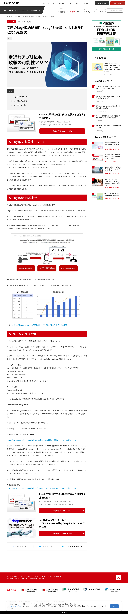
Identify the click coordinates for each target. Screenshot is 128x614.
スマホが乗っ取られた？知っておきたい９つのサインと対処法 (108, 127)
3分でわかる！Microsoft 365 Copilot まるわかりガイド (112, 144)
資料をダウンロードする (62, 131)
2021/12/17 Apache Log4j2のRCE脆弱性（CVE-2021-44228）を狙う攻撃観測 (39, 325)
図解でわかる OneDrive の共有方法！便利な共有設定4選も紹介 (108, 107)
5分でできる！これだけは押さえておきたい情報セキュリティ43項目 (112, 156)
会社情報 (85, 3)
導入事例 (61, 3)
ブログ (78, 3)
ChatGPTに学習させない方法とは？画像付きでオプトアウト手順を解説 (108, 87)
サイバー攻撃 (71, 12)
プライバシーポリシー (16, 606)
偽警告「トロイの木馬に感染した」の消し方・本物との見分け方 (108, 97)
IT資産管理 (61, 12)
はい (114, 606)
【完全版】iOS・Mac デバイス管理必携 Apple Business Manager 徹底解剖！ (112, 182)
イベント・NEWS (97, 12)
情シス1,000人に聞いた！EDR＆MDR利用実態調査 (112, 194)
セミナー (70, 3)
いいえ (104, 606)
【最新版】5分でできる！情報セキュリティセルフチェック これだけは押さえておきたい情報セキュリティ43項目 (112, 67)
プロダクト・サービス (49, 3)
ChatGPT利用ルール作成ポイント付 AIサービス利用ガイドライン (112, 169)
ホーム (8, 16)
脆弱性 (9, 38)
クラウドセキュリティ (83, 12)
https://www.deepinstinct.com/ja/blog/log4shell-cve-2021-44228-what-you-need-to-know (41, 440)
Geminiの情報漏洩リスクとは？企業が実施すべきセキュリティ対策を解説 (108, 117)
